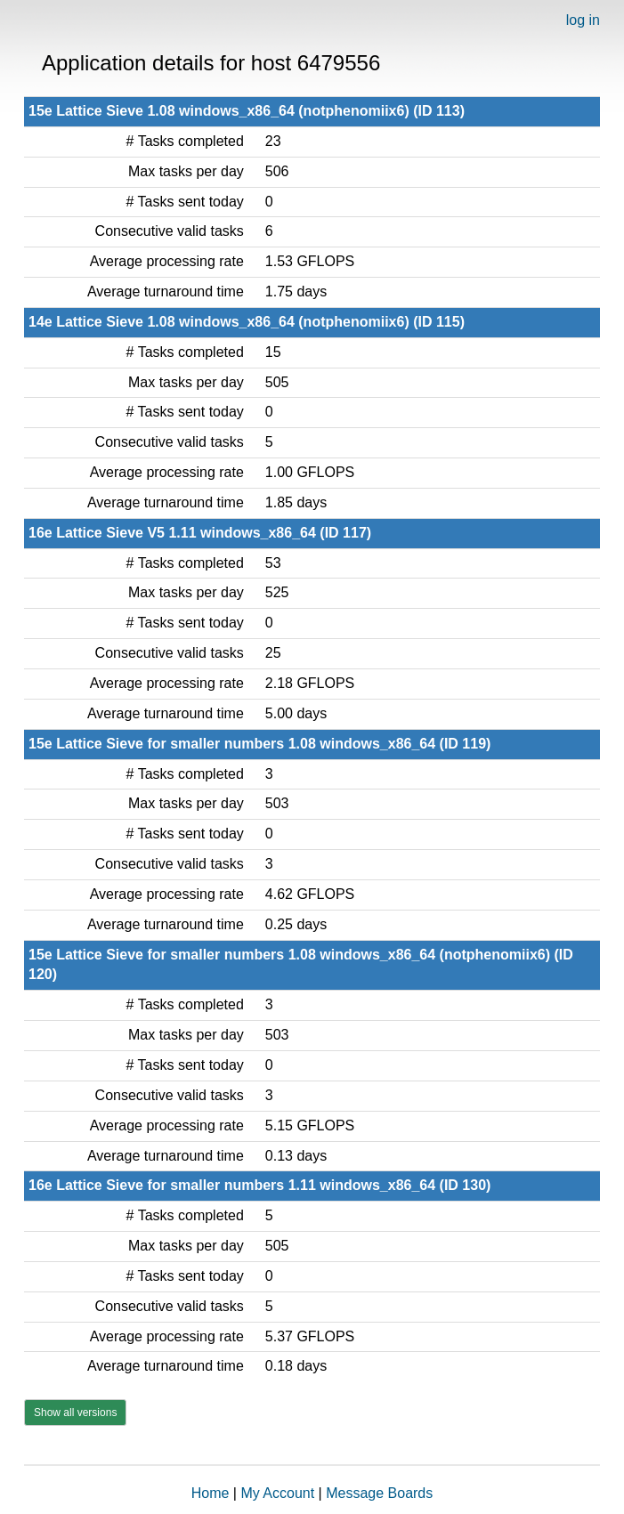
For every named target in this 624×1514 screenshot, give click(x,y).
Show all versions (75, 1412)
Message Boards (379, 1493)
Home (210, 1493)
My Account (277, 1493)
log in (583, 20)
